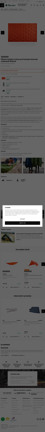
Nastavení (22, 219)
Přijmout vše (22, 223)
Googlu (17, 212)
